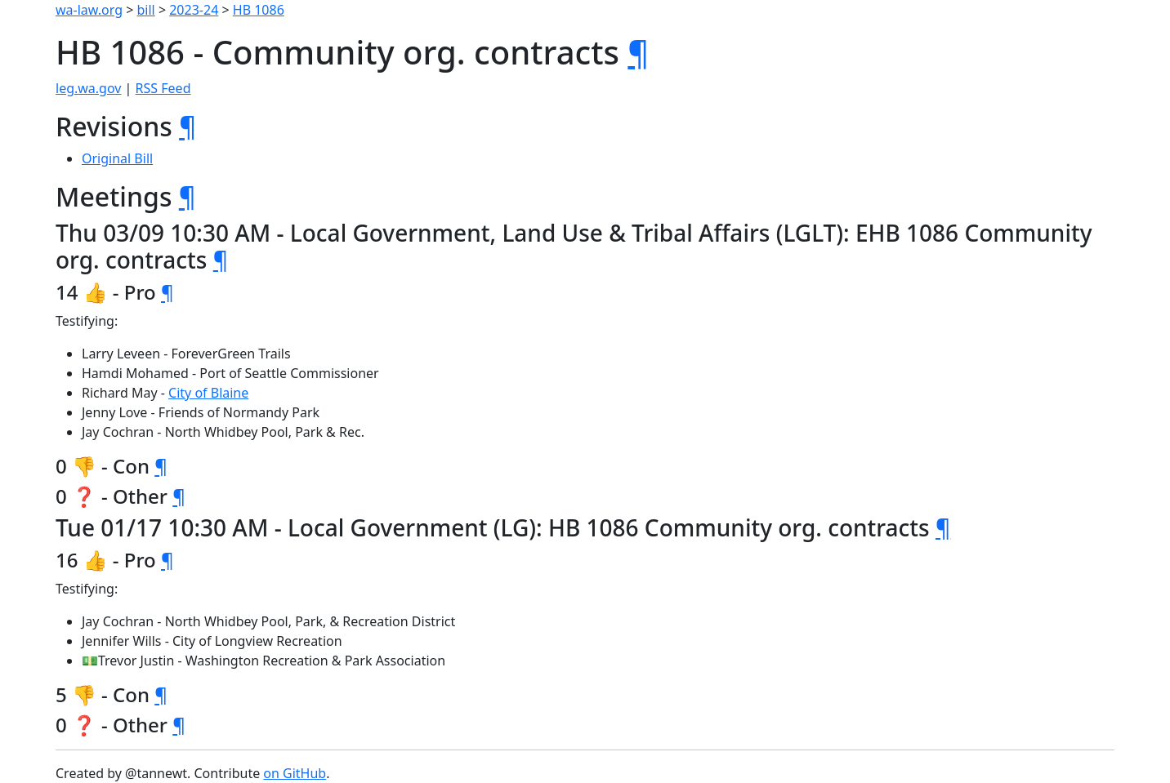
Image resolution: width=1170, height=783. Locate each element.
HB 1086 (258, 10)
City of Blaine (208, 393)
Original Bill (117, 158)
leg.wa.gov (88, 88)
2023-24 (193, 10)
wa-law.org (89, 10)
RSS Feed (163, 88)
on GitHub (294, 773)
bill (146, 10)
